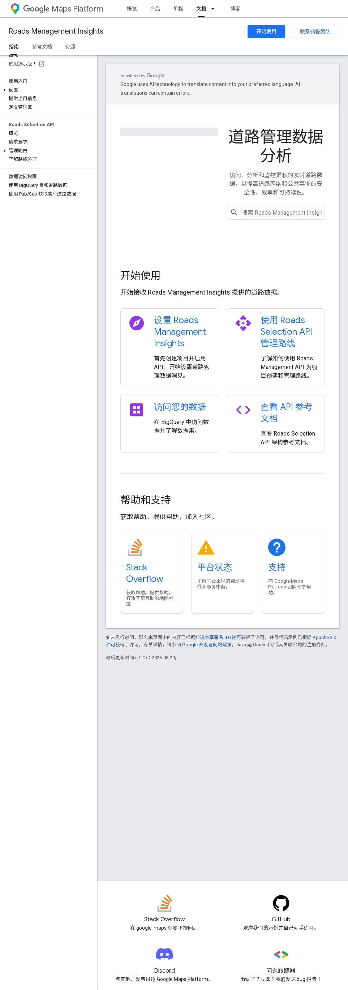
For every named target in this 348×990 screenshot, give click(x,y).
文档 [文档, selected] (201, 8)
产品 (155, 8)
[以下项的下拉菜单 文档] (215, 8)
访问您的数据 (180, 407)
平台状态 (214, 567)
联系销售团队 (315, 31)
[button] (47, 90)
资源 (70, 46)
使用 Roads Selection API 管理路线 (286, 332)
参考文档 (42, 46)
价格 (178, 8)
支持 (276, 567)
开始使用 (266, 31)
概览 (132, 8)
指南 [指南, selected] (14, 46)
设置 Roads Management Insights (180, 332)
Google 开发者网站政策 (207, 644)
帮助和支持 (145, 500)
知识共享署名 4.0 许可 (218, 637)
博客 (235, 8)
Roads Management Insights (56, 31)
